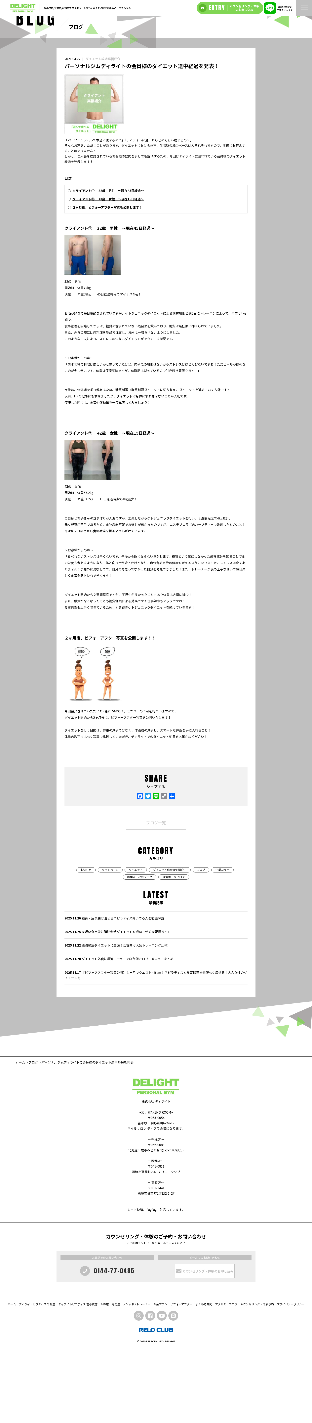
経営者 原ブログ (174, 952)
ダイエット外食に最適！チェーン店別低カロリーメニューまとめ (119, 1033)
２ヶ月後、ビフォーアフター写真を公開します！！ (108, 282)
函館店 (104, 1379)
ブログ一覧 (156, 897)
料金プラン (160, 1379)
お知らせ (86, 944)
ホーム (21, 1136)
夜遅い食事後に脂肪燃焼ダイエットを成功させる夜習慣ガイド (117, 1006)
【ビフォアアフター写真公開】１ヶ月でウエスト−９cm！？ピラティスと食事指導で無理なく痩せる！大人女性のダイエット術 (155, 1050)
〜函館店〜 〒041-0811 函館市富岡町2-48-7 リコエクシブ (156, 1241)
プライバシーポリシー (291, 1379)
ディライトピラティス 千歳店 (37, 1379)
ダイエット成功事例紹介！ (104, 133)
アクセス (220, 1379)
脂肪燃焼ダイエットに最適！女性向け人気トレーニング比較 (116, 1019)
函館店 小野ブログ (139, 952)
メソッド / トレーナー (136, 1379)
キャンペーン (110, 944)
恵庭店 (116, 1379)
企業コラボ (222, 944)
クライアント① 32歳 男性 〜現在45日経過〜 (108, 265)
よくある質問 (203, 1379)
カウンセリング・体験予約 (257, 1379)
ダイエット (136, 944)
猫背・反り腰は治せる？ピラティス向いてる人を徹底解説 (114, 992)
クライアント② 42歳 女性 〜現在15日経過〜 (108, 273)
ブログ (201, 944)
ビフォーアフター (181, 1379)
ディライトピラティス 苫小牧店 (78, 1379)
